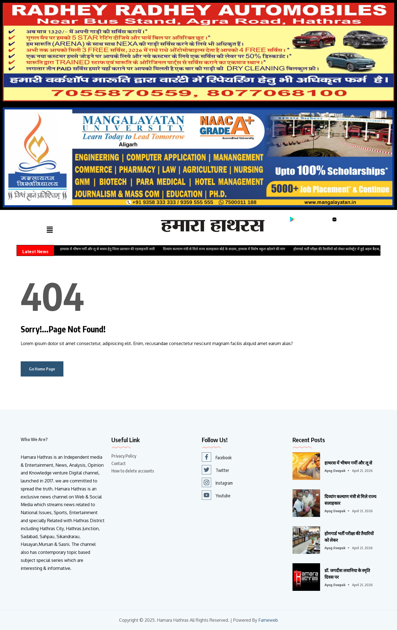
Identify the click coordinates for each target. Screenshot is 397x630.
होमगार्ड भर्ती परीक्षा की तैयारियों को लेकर (349, 537)
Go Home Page (42, 368)
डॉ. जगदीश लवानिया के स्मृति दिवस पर (347, 574)
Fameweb (268, 620)
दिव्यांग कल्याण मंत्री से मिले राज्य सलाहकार (350, 500)
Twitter (215, 469)
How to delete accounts (132, 471)
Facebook (217, 457)
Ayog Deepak (334, 470)
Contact (118, 463)
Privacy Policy (123, 456)
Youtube (216, 495)
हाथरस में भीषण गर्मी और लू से (348, 463)
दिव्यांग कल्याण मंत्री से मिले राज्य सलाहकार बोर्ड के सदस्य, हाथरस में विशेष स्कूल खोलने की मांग (224, 249)
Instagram (217, 482)
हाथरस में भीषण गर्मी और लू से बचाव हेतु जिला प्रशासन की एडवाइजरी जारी (107, 249)
